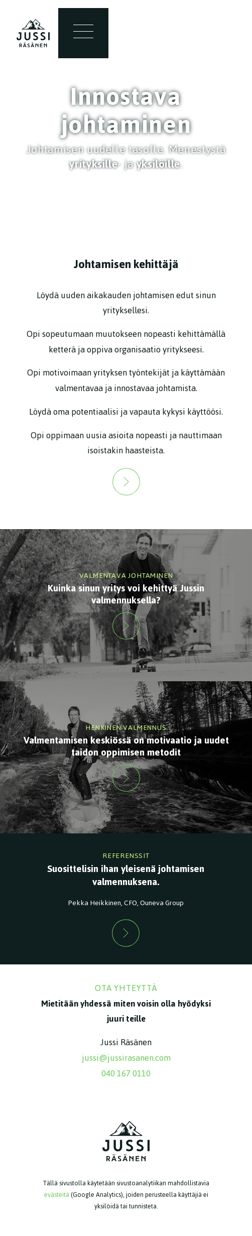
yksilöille (158, 164)
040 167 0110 (126, 1073)
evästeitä (56, 1194)
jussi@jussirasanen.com (126, 1058)
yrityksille (93, 164)
